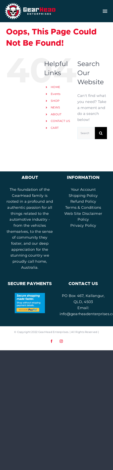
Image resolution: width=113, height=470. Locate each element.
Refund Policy (83, 201)
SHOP (55, 101)
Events (56, 94)
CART (55, 128)
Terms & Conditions (83, 207)
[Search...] (86, 133)
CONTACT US (60, 121)
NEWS (55, 107)
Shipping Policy (83, 195)
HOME (55, 87)
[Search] (101, 133)
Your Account (83, 189)
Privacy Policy (83, 225)
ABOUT (56, 114)
